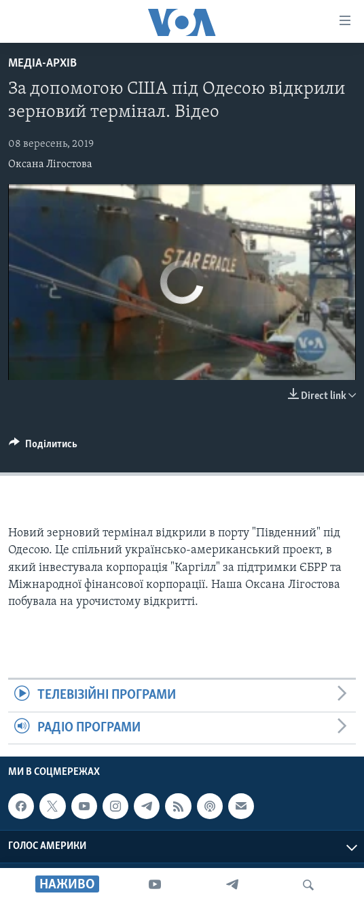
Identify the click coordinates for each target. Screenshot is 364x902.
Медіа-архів (42, 63)
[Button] (43, 447)
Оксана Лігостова (50, 164)
